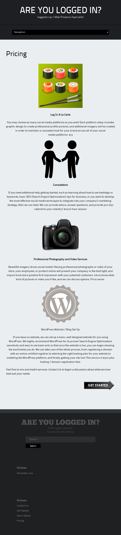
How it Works (24, 516)
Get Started (23, 511)
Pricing (20, 521)
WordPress (67, 432)
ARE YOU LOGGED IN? (60, 10)
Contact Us (54, 369)
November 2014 (25, 473)
